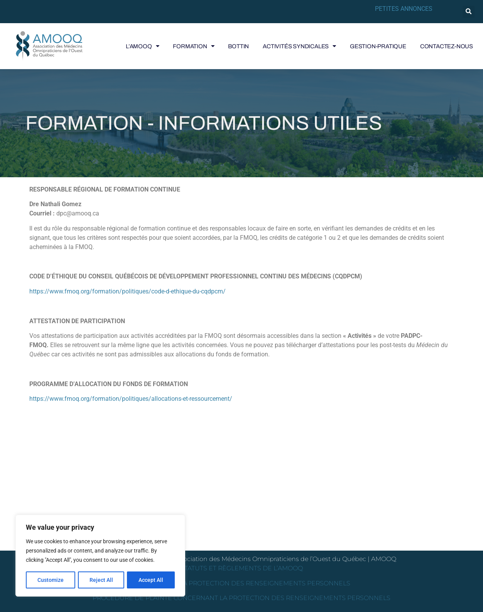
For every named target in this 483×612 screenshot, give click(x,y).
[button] (469, 12)
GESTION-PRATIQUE (378, 46)
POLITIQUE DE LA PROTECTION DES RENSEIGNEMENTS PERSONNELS (241, 583)
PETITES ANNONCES (403, 8)
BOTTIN (238, 46)
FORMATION (193, 46)
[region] (100, 556)
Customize (50, 580)
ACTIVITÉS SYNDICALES (299, 46)
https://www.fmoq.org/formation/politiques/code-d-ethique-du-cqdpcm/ (127, 291)
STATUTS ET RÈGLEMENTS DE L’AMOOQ (242, 568)
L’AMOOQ (142, 46)
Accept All (151, 580)
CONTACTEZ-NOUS (446, 46)
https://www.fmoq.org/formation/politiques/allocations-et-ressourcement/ (130, 398)
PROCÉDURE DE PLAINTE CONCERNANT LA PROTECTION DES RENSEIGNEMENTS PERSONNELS (241, 598)
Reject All (101, 580)
